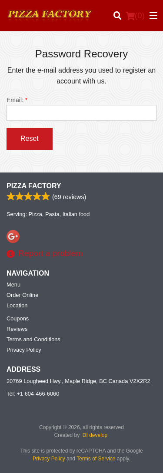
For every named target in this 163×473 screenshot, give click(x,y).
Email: (81, 109)
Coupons (18, 318)
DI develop (95, 435)
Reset (29, 138)
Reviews (17, 329)
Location (17, 305)
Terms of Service (96, 459)
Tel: (33, 393)
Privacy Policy (24, 349)
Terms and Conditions (33, 339)
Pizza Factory (34, 186)
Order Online (22, 295)
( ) (135, 15)
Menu (13, 284)
